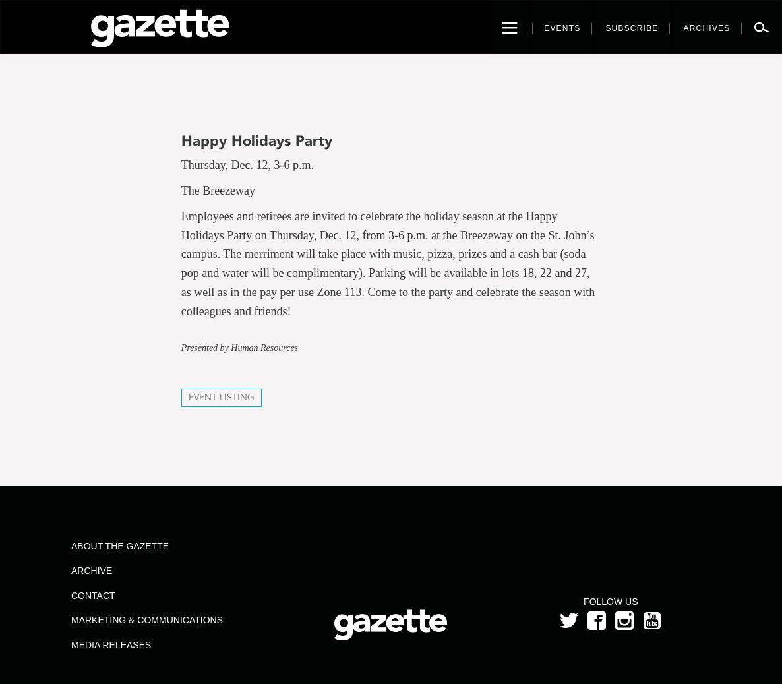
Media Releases (111, 645)
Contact (93, 595)
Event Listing (222, 397)
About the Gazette (120, 546)
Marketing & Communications (147, 620)
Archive (91, 570)
